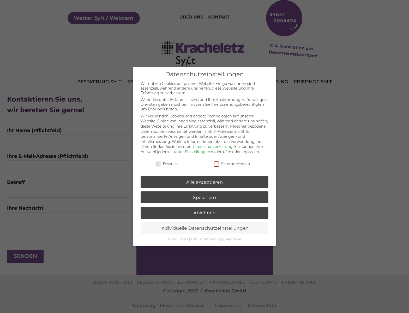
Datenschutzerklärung (212, 145)
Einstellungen (197, 150)
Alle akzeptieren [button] (204, 180)
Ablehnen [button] (204, 211)
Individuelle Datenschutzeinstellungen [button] (204, 226)
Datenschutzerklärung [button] (207, 238)
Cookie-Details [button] (178, 238)
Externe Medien (232, 162)
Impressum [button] (233, 238)
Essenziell (168, 162)
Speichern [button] (204, 196)
